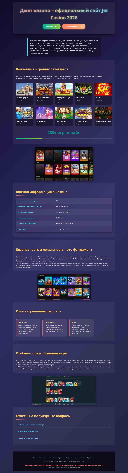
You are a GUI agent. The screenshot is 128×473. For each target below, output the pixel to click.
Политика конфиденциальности (42, 458)
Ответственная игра (72, 458)
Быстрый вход (51, 26)
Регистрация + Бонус (74, 26)
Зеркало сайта (91, 458)
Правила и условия (58, 458)
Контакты (82, 458)
